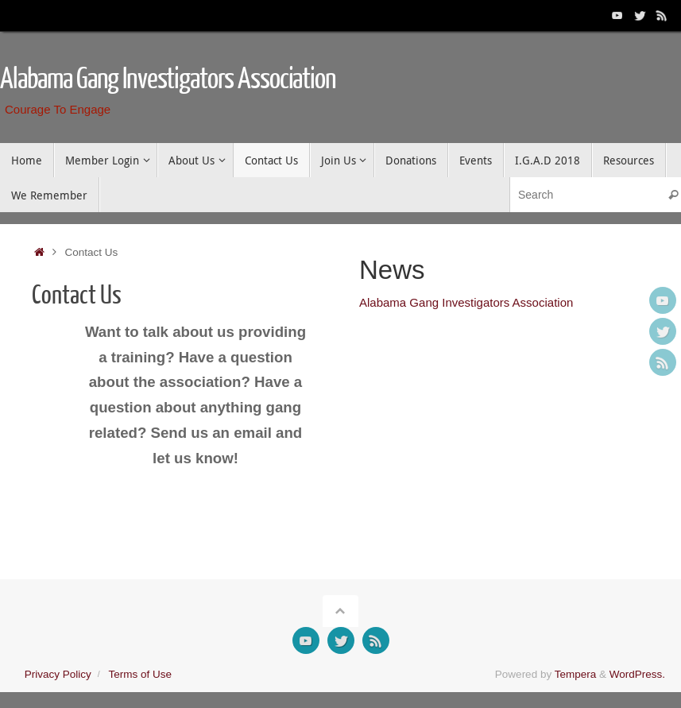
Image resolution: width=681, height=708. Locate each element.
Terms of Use (140, 674)
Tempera (576, 674)
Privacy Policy (58, 674)
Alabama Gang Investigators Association (168, 79)
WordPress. (637, 674)
